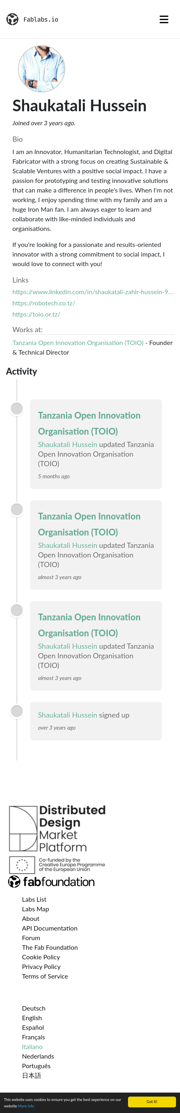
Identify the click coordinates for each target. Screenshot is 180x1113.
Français (33, 1037)
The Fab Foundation (50, 947)
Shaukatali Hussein (67, 444)
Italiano (32, 1046)
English (32, 1017)
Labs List (34, 899)
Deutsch (34, 1008)
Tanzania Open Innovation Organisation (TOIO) (78, 342)
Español (33, 1027)
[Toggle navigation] (164, 19)
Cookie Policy (41, 957)
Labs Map (35, 908)
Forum (31, 937)
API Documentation (50, 928)
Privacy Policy (41, 966)
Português (36, 1065)
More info (26, 1106)
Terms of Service (45, 976)
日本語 (31, 1075)
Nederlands (38, 1056)
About (31, 918)
